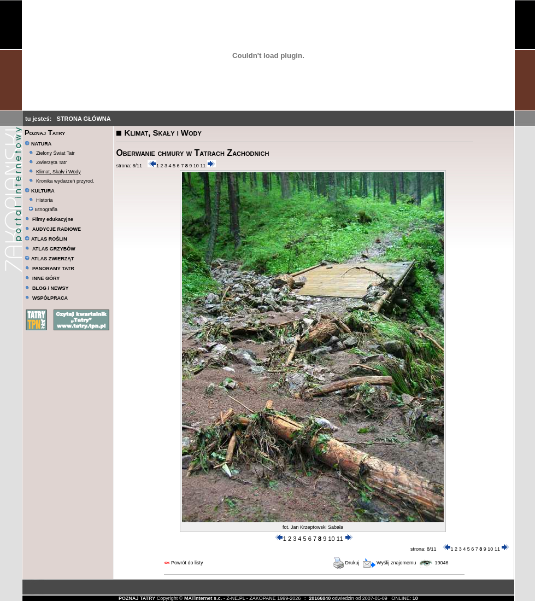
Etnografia (42, 209)
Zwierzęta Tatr (51, 162)
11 (202, 165)
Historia (44, 200)
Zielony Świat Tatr (55, 153)
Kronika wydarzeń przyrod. (65, 181)
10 (196, 165)
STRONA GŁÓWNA (83, 118)
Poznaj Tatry (45, 133)
